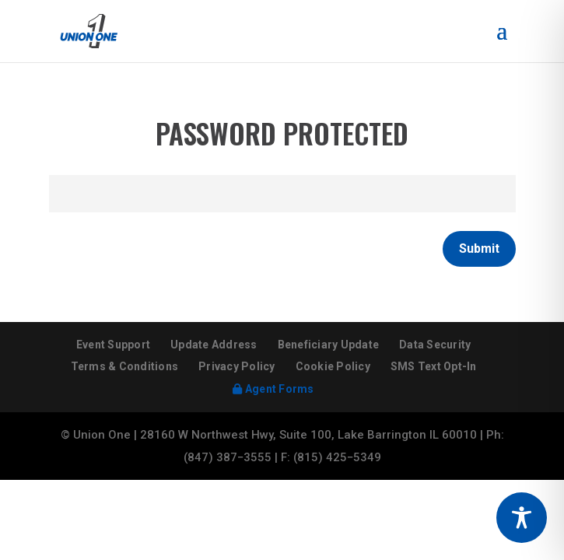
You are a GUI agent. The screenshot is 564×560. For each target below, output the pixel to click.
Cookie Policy (333, 366)
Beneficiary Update (329, 344)
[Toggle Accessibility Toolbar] (521, 517)
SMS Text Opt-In (434, 366)
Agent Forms (273, 389)
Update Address (213, 344)
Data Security (435, 344)
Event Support (113, 344)
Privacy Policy (236, 366)
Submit (479, 248)
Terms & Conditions (125, 366)
